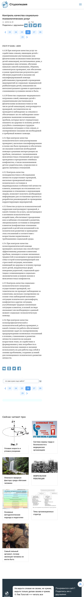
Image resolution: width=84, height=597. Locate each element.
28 (40, 32)
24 (16, 32)
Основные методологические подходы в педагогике (13, 515)
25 (22, 32)
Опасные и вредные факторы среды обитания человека (15, 480)
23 (10, 32)
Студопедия (14, 4)
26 (28, 32)
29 (22, 37)
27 (34, 32)
